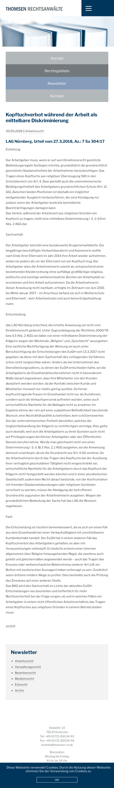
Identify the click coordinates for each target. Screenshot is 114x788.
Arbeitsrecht (34, 126)
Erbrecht (21, 680)
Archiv (19, 686)
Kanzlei (57, 58)
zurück (10, 621)
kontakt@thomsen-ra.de (57, 744)
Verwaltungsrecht (28, 662)
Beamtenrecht (25, 668)
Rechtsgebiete (57, 71)
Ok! (57, 779)
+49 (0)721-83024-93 (59, 736)
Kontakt (57, 96)
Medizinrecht (24, 674)
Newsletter (57, 83)
